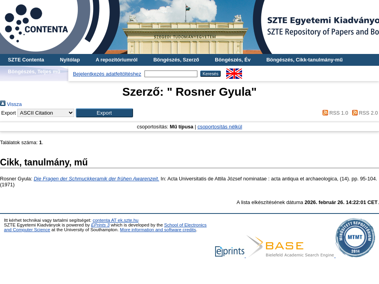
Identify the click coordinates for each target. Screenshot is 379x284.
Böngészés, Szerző (176, 60)
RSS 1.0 (334, 113)
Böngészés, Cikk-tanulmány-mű (304, 60)
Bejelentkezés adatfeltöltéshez (107, 74)
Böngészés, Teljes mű (34, 71)
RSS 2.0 (363, 113)
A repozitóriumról (116, 60)
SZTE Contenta (26, 60)
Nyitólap (70, 60)
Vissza (11, 104)
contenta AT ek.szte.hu (116, 220)
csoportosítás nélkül (219, 127)
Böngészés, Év (232, 60)
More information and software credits (158, 229)
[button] (104, 112)
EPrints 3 (100, 225)
